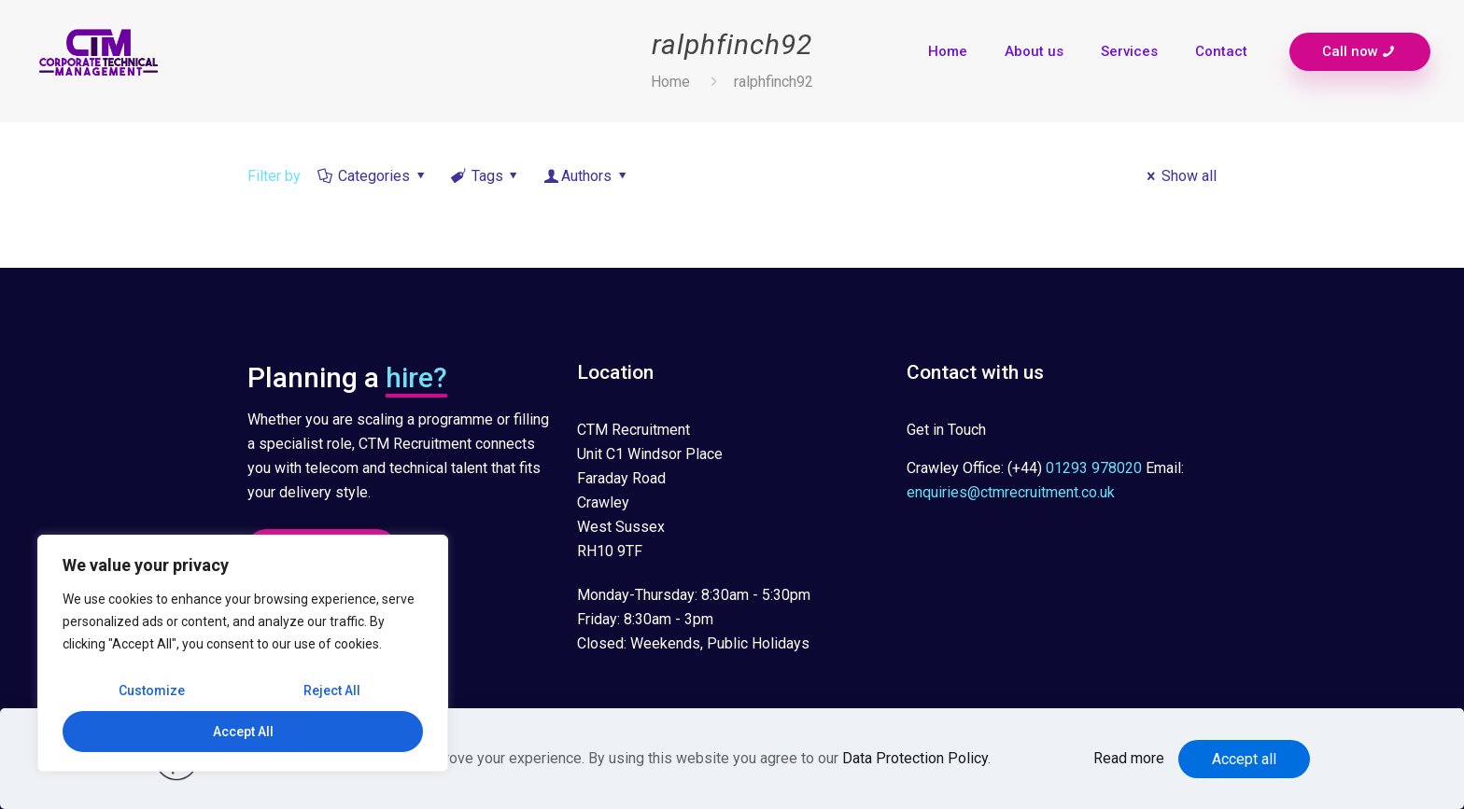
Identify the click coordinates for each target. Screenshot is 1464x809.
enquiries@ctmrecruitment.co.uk (1011, 492)
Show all (1179, 176)
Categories (373, 176)
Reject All (331, 690)
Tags (485, 176)
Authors (587, 176)
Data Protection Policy (915, 758)
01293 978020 (1094, 468)
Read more (1128, 758)
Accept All (243, 731)
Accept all (1244, 759)
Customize (152, 690)
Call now (1360, 52)
